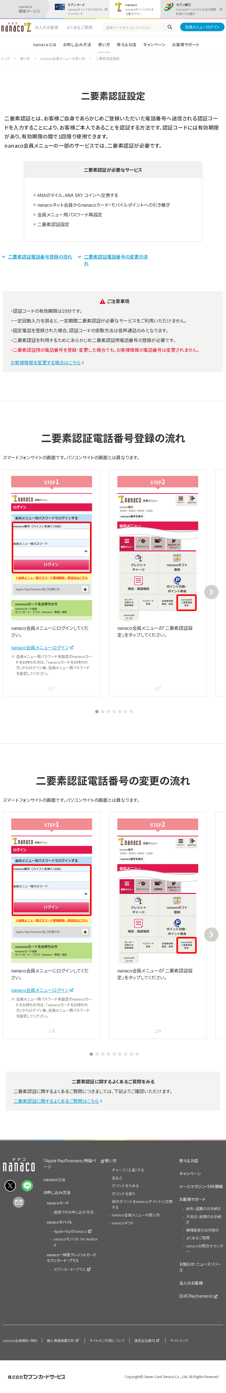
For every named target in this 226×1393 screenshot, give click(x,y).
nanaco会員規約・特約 (20, 1340)
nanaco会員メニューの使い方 (62, 58)
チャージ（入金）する (128, 1170)
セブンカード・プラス (70, 1269)
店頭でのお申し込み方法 (73, 1212)
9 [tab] (137, 1054)
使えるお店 (126, 44)
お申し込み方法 (77, 44)
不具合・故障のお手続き (203, 1219)
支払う (117, 1178)
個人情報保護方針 (60, 1340)
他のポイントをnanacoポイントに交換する (142, 1204)
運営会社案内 (144, 1340)
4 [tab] (114, 711)
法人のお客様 (46, 27)
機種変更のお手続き (202, 1230)
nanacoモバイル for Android (76, 1241)
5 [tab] (120, 711)
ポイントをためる (125, 1185)
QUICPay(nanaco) (196, 1296)
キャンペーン (154, 44)
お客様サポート (185, 44)
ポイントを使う (123, 1193)
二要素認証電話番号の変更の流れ (116, 260)
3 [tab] (108, 711)
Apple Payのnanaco (70, 1231)
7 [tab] (131, 711)
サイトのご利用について (107, 1340)
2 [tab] (102, 711)
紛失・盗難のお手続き (203, 1208)
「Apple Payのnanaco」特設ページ (69, 1163)
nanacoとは (45, 44)
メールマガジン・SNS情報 (201, 1186)
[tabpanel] (51, 582)
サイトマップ (179, 1340)
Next (211, 592)
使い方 (104, 44)
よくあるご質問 (79, 27)
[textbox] (135, 27)
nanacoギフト (123, 1223)
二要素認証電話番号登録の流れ (40, 256)
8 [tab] (131, 1054)
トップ (5, 58)
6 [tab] (125, 711)
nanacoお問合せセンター (204, 1248)
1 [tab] (97, 711)
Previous (14, 592)
